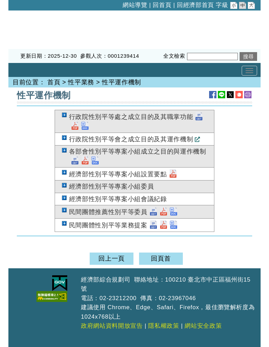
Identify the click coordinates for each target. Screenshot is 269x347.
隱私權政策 (163, 326)
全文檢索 (174, 56)
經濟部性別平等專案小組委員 (111, 186)
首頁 (53, 82)
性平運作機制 (121, 82)
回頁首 (161, 258)
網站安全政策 (203, 326)
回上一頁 (111, 258)
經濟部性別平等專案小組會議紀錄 (118, 199)
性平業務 (81, 82)
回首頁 (162, 5)
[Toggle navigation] (249, 71)
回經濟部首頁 (195, 5)
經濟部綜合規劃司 (34, 15)
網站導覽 (135, 5)
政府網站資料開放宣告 (112, 326)
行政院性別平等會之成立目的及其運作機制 (131, 139)
